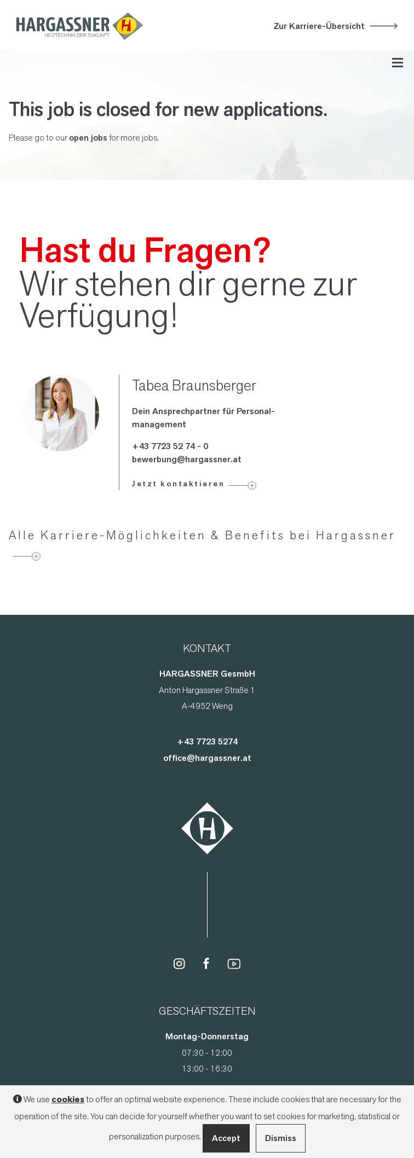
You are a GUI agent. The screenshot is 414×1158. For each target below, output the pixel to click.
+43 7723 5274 (207, 741)
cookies (67, 1099)
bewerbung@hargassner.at (187, 459)
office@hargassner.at (207, 758)
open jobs (88, 137)
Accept (226, 1138)
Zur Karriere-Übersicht (319, 26)
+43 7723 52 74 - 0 (170, 446)
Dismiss (280, 1138)
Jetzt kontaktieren (178, 483)
